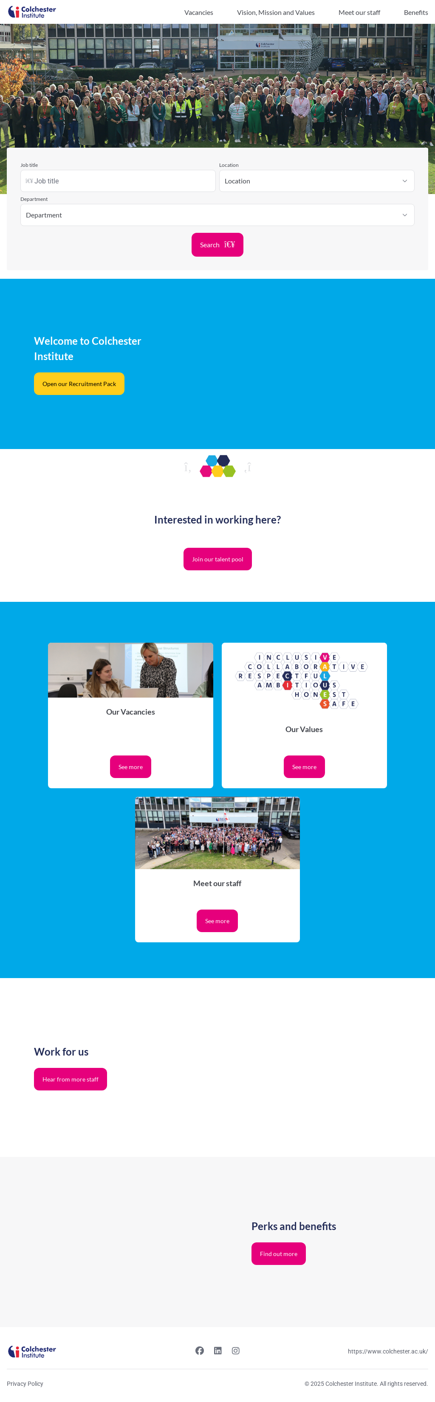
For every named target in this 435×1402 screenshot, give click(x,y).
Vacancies (198, 12)
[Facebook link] (199, 1351)
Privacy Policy (25, 1383)
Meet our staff (359, 12)
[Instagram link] (236, 1351)
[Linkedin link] (218, 1351)
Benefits (416, 12)
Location (229, 165)
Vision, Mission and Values (276, 12)
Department (34, 199)
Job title (29, 165)
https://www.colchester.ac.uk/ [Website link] (388, 1351)
